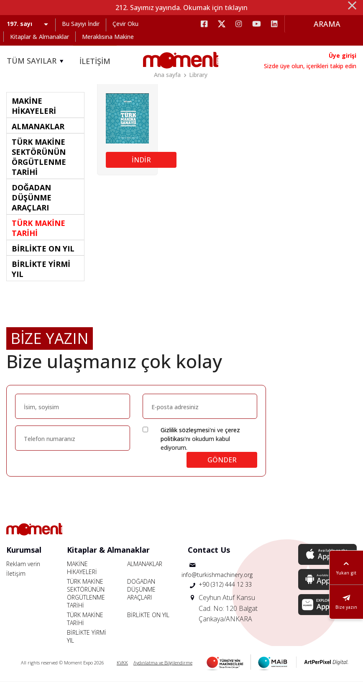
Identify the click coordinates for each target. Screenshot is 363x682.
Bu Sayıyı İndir (81, 24)
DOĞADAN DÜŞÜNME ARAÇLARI (141, 589)
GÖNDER (222, 459)
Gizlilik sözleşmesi (185, 430)
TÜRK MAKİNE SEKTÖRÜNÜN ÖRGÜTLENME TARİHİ (86, 593)
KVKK (122, 662)
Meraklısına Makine (108, 37)
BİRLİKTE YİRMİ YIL (86, 636)
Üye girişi (342, 55)
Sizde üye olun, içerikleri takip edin (310, 66)
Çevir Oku (125, 24)
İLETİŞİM (94, 61)
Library (198, 75)
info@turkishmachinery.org (217, 575)
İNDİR (141, 159)
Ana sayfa (167, 75)
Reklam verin (23, 564)
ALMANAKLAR (144, 564)
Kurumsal (23, 550)
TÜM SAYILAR (36, 61)
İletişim (16, 573)
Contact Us (209, 550)
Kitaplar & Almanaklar (39, 37)
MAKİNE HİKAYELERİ (82, 568)
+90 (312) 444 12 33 (225, 584)
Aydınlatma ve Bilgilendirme (162, 662)
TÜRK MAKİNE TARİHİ (85, 619)
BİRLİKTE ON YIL (148, 615)
